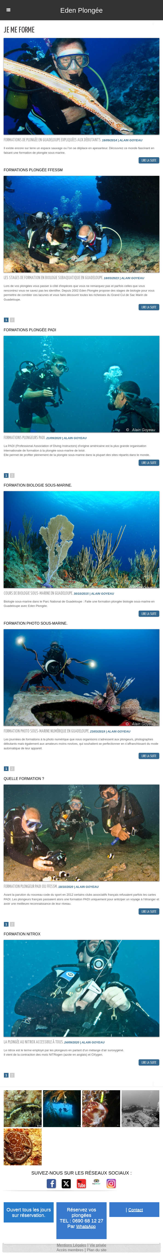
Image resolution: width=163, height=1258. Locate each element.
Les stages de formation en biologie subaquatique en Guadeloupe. (54, 278)
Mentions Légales (70, 1248)
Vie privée (99, 1248)
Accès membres (69, 1253)
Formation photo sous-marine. (34, 625)
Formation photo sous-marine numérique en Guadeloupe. (47, 733)
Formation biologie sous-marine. (36, 487)
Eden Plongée (81, 10)
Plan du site (98, 1253)
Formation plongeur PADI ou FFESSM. (31, 889)
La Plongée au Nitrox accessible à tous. (34, 1044)
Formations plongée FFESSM (31, 170)
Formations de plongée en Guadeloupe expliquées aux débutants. (53, 140)
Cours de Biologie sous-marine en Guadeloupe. (39, 595)
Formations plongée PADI (28, 331)
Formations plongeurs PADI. (25, 439)
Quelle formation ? (23, 781)
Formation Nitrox (21, 937)
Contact (135, 1212)
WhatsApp (86, 1229)
